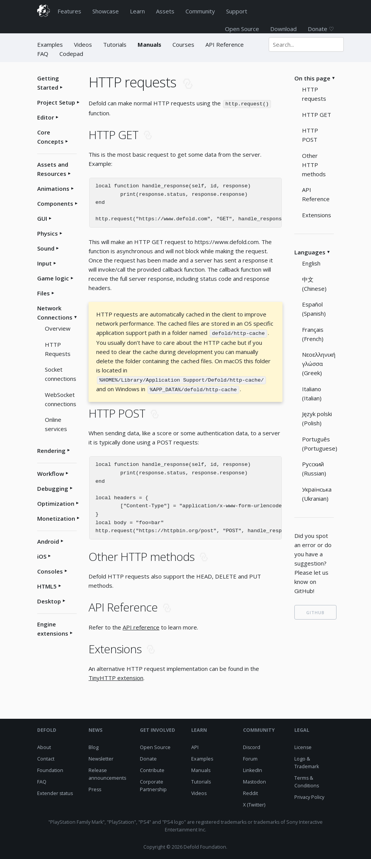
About (44, 746)
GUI (42, 218)
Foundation (50, 769)
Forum (250, 757)
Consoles (50, 571)
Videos (83, 44)
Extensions (316, 215)
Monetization (56, 518)
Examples (50, 44)
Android (48, 541)
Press (95, 788)
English (311, 263)
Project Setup (56, 102)
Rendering (51, 450)
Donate (148, 757)
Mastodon (254, 780)
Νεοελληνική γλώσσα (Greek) (318, 364)
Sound (45, 248)
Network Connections (54, 312)
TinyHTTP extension (116, 676)
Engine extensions (52, 628)
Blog (93, 746)
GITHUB (315, 612)
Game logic (53, 278)
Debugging (52, 488)
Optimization (55, 503)
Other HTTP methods (314, 165)
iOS (41, 556)
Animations (53, 188)
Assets (165, 11)
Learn (137, 11)
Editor (45, 117)
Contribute (152, 769)
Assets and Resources (52, 169)
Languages (309, 252)
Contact (45, 757)
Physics (47, 233)
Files (43, 293)
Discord (251, 746)
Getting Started (48, 82)
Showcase (105, 11)
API (195, 746)
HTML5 (47, 586)
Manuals (149, 44)
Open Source (242, 29)
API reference (141, 625)
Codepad (71, 53)
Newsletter (101, 757)
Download (283, 29)
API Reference (224, 44)
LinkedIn (252, 769)
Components (55, 203)
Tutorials (114, 44)
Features (69, 11)
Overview (58, 328)
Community (200, 11)
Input (44, 263)
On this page (312, 78)
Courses (183, 44)
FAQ (42, 53)
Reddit (250, 792)
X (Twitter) (254, 803)
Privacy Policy (309, 795)
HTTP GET (316, 114)
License (303, 746)
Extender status (55, 792)
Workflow (50, 473)
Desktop (49, 601)
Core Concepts (50, 136)
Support (236, 11)
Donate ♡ (321, 29)
